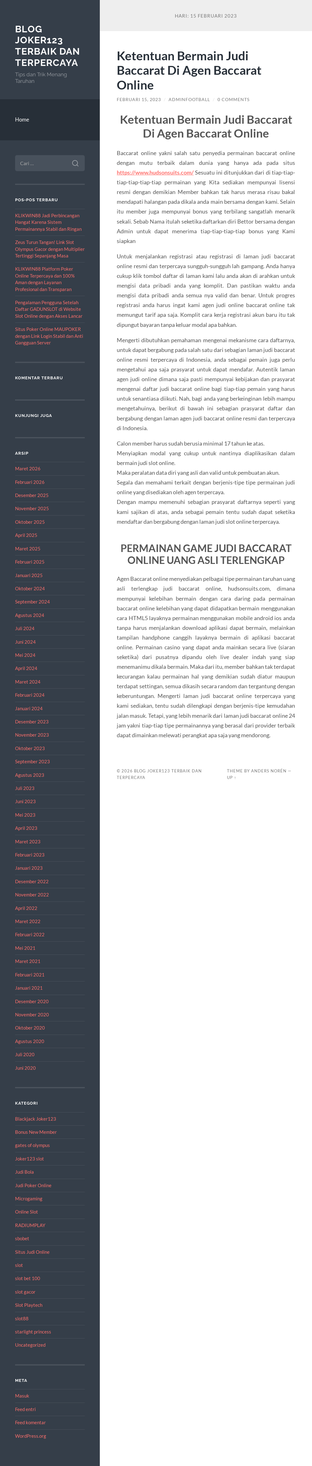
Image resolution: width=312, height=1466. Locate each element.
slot (19, 1265)
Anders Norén (269, 770)
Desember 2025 (32, 495)
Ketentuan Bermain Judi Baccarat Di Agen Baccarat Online (189, 70)
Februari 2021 (30, 974)
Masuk (22, 1395)
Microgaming (28, 1198)
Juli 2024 (25, 628)
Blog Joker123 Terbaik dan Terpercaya (47, 46)
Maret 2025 (27, 548)
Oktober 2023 (30, 748)
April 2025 (26, 535)
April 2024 (26, 668)
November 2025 (32, 508)
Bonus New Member (36, 1132)
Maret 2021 (27, 961)
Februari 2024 (30, 695)
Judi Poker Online (33, 1185)
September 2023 (32, 761)
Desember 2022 (32, 881)
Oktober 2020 (30, 1028)
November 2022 (32, 894)
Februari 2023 (30, 854)
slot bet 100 (27, 1278)
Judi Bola (24, 1172)
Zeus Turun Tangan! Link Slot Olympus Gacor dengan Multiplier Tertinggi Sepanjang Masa (50, 248)
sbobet (22, 1238)
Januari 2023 (29, 868)
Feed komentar (30, 1422)
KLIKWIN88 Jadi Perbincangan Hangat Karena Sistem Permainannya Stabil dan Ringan (48, 222)
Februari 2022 (30, 934)
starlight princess (33, 1331)
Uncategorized (30, 1345)
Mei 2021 (25, 948)
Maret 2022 (27, 921)
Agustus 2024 (29, 615)
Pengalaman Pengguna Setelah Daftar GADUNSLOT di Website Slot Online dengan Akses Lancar (49, 309)
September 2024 (32, 601)
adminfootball (189, 99)
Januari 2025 (29, 575)
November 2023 (32, 735)
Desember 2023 (32, 721)
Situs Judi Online (32, 1252)
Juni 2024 (25, 642)
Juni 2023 (25, 801)
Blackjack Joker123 (35, 1119)
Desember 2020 (32, 1001)
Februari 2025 (30, 562)
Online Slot (26, 1211)
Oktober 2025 (30, 522)
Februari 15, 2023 (139, 99)
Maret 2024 (27, 681)
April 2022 (26, 908)
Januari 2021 (29, 988)
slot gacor (25, 1292)
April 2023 (26, 828)
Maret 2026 (27, 468)
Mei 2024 (25, 655)
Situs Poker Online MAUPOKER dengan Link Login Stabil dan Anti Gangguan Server (49, 335)
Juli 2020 (25, 1054)
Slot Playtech (28, 1305)
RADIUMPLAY (30, 1225)
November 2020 (32, 1014)
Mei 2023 (25, 815)
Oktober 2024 (30, 588)
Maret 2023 (27, 841)
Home (22, 119)
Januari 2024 (29, 708)
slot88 (22, 1318)
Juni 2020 (25, 1068)
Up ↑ (231, 777)
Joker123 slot (29, 1158)
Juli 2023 (25, 788)
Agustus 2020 (29, 1041)
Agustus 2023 (29, 775)
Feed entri (25, 1409)
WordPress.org (30, 1436)
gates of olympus (32, 1145)
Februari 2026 (30, 482)
